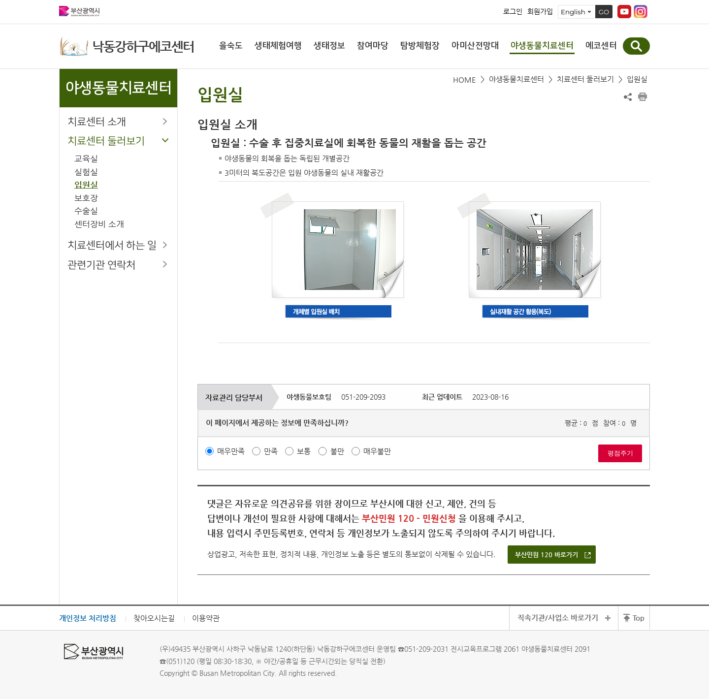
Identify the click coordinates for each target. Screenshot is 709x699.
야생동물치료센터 (516, 79)
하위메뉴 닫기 (165, 140)
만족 (271, 451)
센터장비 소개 (99, 224)
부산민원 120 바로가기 (546, 554)
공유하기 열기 (627, 97)
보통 (304, 451)
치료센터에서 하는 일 (112, 245)
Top (639, 617)
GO (604, 12)
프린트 (642, 97)
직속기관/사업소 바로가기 (557, 617)
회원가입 (540, 11)
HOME (464, 79)
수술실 (86, 211)
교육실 (86, 158)
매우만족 (231, 451)
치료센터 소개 (96, 121)
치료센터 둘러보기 (106, 141)
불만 (337, 451)
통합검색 (636, 46)
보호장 (86, 198)
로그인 (512, 11)
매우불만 (377, 451)
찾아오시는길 (154, 618)
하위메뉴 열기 (165, 121)
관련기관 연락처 (101, 265)
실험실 (86, 172)
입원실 (86, 185)
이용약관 (206, 618)
